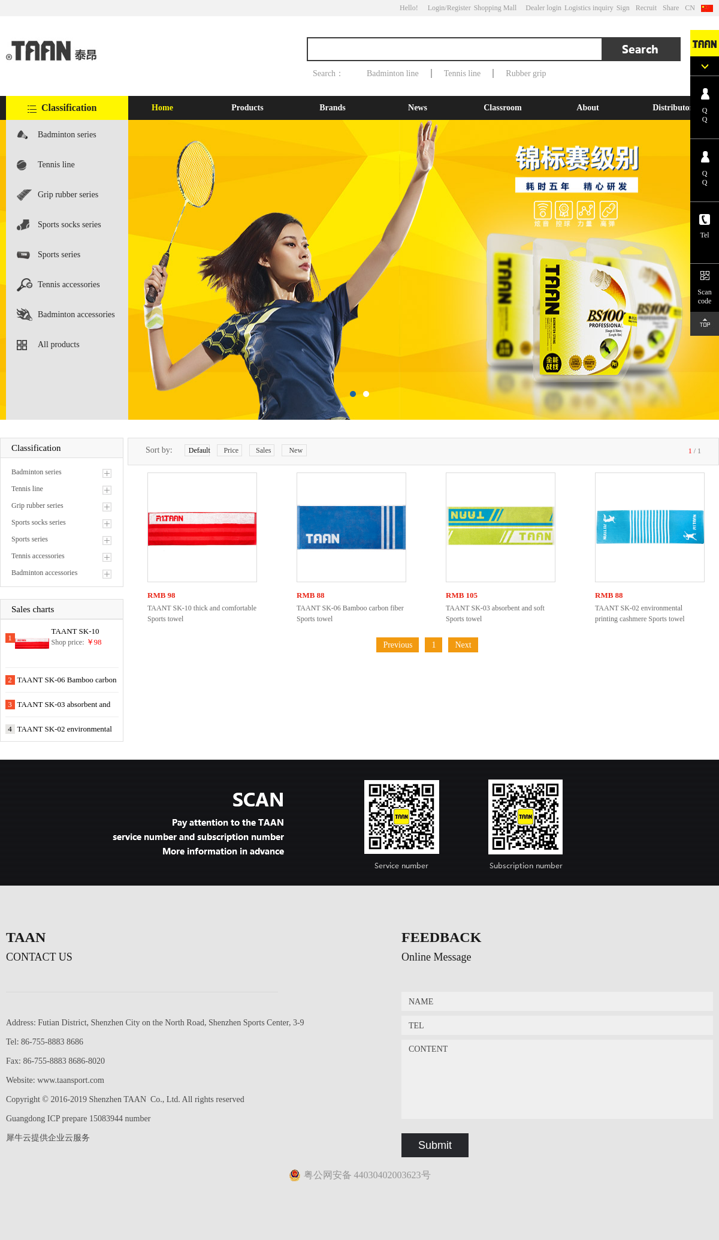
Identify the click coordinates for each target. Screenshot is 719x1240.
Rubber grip (526, 73)
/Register (457, 8)
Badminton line (393, 73)
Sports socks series (69, 224)
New (296, 450)
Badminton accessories (76, 314)
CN (690, 8)
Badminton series (67, 134)
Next (463, 644)
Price (230, 450)
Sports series (59, 254)
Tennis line (462, 73)
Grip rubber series (68, 194)
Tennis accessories (69, 284)
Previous (397, 644)
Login (436, 8)
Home (162, 107)
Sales (263, 450)
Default (199, 450)
